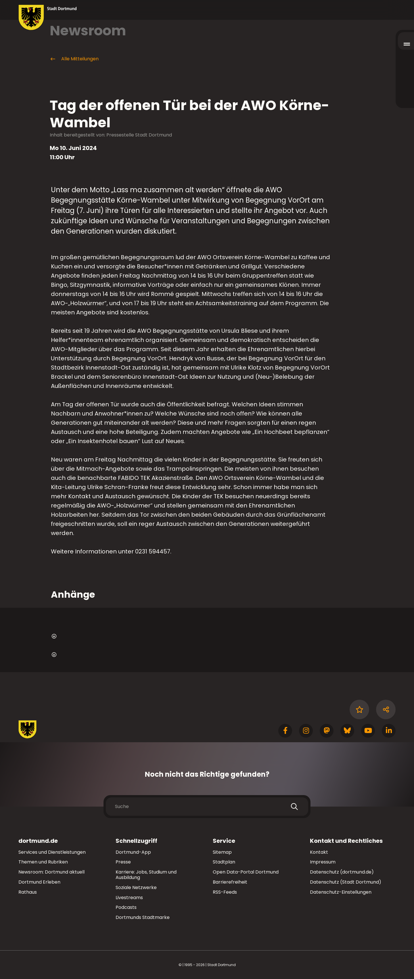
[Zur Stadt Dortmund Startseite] (47, 17)
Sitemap (222, 852)
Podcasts (126, 907)
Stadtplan (224, 862)
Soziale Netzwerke (136, 887)
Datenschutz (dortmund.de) (342, 872)
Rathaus (27, 892)
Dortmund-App (133, 852)
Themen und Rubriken (43, 862)
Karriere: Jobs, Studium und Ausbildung (146, 875)
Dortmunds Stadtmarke (143, 917)
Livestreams (129, 897)
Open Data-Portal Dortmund (246, 872)
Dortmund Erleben (39, 882)
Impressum (323, 862)
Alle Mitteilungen (74, 59)
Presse (123, 862)
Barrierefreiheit (230, 882)
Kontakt (319, 852)
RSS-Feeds (225, 892)
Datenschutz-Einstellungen (340, 892)
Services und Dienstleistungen (52, 852)
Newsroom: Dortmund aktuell (51, 872)
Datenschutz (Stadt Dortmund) (345, 882)
